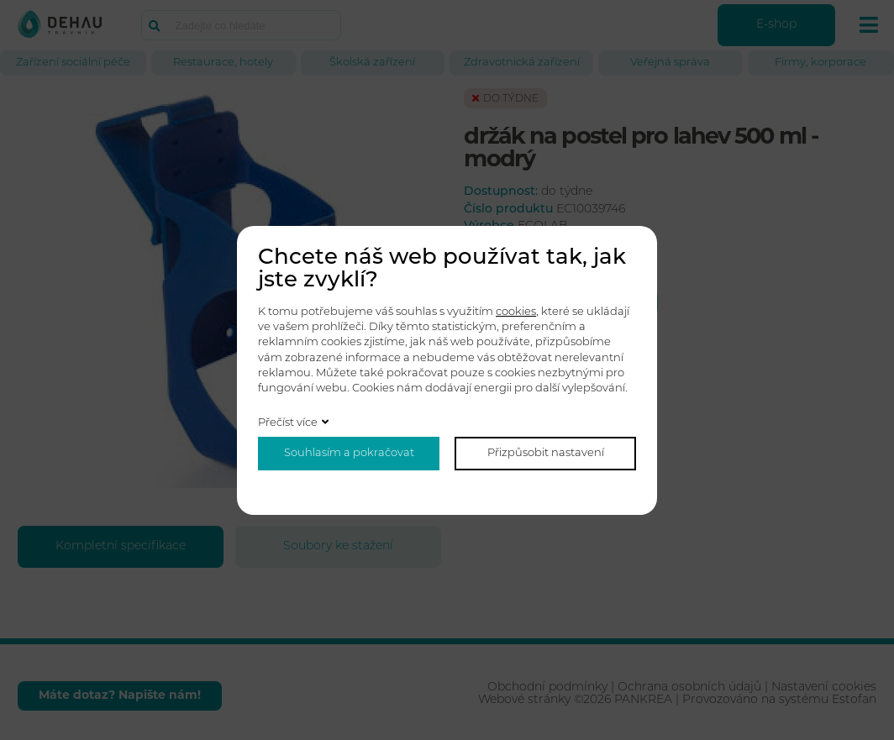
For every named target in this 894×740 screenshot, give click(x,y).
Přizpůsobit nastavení (545, 453)
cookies (516, 312)
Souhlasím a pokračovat (349, 453)
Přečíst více (288, 422)
